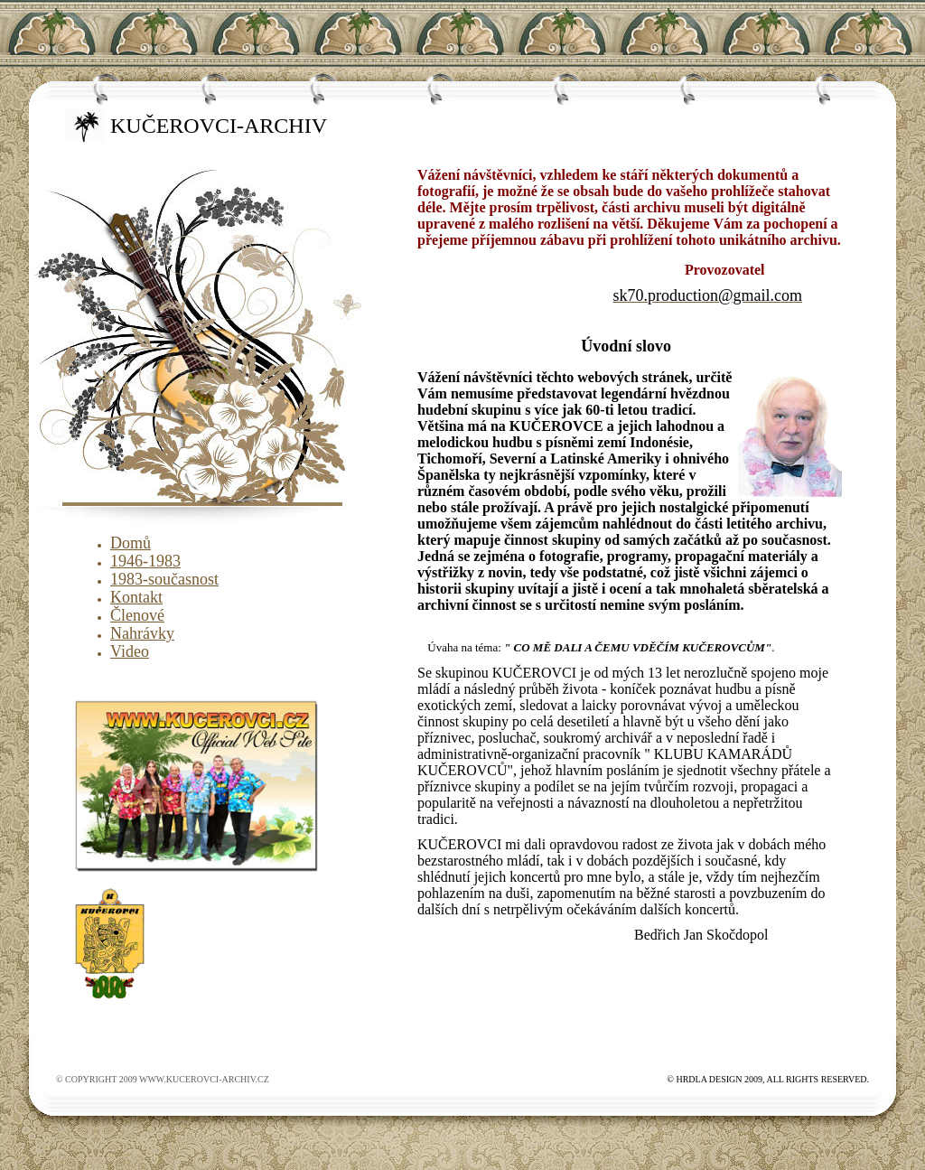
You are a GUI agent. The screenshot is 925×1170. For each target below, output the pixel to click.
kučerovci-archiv (218, 125)
